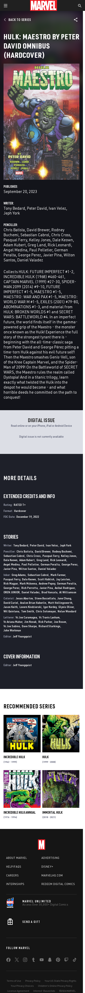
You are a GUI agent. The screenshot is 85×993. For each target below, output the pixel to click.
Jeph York (12, 213)
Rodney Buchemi (62, 551)
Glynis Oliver (66, 607)
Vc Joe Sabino (12, 626)
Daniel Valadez (30, 259)
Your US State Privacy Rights (60, 980)
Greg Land (37, 244)
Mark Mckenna (28, 583)
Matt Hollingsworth (60, 602)
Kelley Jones (40, 239)
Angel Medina (15, 249)
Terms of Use (14, 980)
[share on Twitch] (66, 960)
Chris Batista (14, 229)
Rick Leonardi (59, 244)
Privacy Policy (32, 980)
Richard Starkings (49, 626)
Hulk (45, 757)
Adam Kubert (15, 244)
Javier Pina (52, 254)
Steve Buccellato (45, 598)
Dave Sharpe (29, 626)
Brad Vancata (49, 592)
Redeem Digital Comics (58, 884)
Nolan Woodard (67, 611)
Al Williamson (67, 592)
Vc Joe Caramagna (26, 617)
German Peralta (50, 564)
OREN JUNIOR (12, 592)
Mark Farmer (58, 575)
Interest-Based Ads (44, 990)
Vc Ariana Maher (13, 621)
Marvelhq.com (52, 875)
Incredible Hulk (14, 757)
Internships (15, 884)
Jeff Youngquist (22, 636)
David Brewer (38, 229)
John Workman (12, 630)
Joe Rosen (60, 621)
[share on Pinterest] (58, 960)
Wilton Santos (27, 568)
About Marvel (16, 857)
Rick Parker (45, 621)
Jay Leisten (63, 579)
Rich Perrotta (29, 588)
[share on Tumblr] (33, 960)
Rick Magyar (11, 583)
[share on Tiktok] (75, 960)
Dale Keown (62, 239)
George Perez (29, 254)
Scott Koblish (46, 579)
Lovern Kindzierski (30, 607)
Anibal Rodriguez (65, 588)
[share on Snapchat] (50, 960)
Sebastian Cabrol (34, 234)
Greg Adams (19, 575)
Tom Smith (27, 611)
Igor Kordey (50, 607)
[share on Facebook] (8, 961)
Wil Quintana (11, 611)
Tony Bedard (14, 208)
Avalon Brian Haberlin (33, 602)
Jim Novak (30, 621)
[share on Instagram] (25, 960)
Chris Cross (60, 234)
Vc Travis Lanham (49, 617)
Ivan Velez (57, 208)
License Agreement (18, 990)
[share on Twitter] (17, 960)
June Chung (64, 598)
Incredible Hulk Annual (20, 812)
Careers (12, 875)
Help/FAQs (13, 866)
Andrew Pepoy (47, 583)
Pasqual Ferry (15, 239)
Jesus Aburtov (24, 598)
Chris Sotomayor (46, 611)
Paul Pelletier (40, 249)
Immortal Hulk (52, 812)
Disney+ (47, 866)
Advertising (50, 857)
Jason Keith (11, 607)
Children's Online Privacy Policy (55, 985)
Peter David (37, 208)
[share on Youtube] (42, 960)
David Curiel (11, 602)
